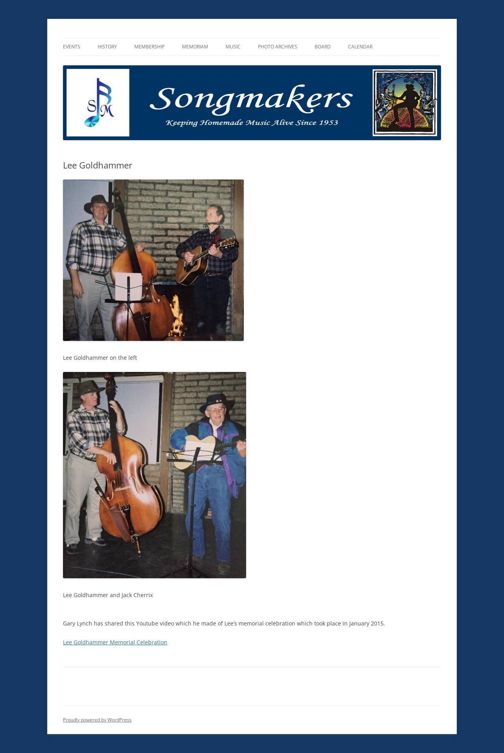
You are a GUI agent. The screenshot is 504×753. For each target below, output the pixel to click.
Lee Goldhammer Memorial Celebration (115, 642)
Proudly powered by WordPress (97, 719)
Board (323, 46)
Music (233, 46)
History (107, 46)
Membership (149, 46)
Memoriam (195, 46)
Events (71, 46)
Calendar (360, 46)
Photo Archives (277, 46)
